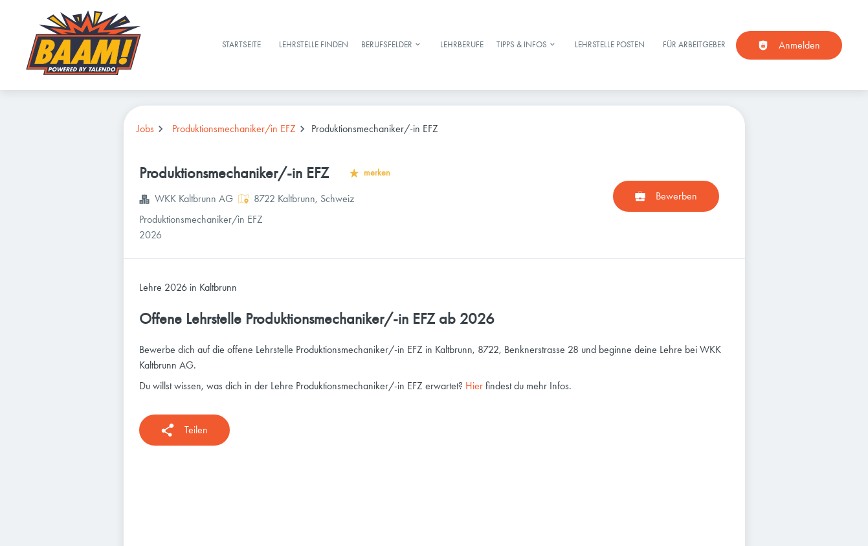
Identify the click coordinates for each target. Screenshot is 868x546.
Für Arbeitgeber (694, 44)
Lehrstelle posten (610, 44)
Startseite (241, 44)
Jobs (145, 128)
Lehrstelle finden (313, 44)
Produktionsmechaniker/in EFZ (234, 128)
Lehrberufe (462, 44)
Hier (474, 386)
